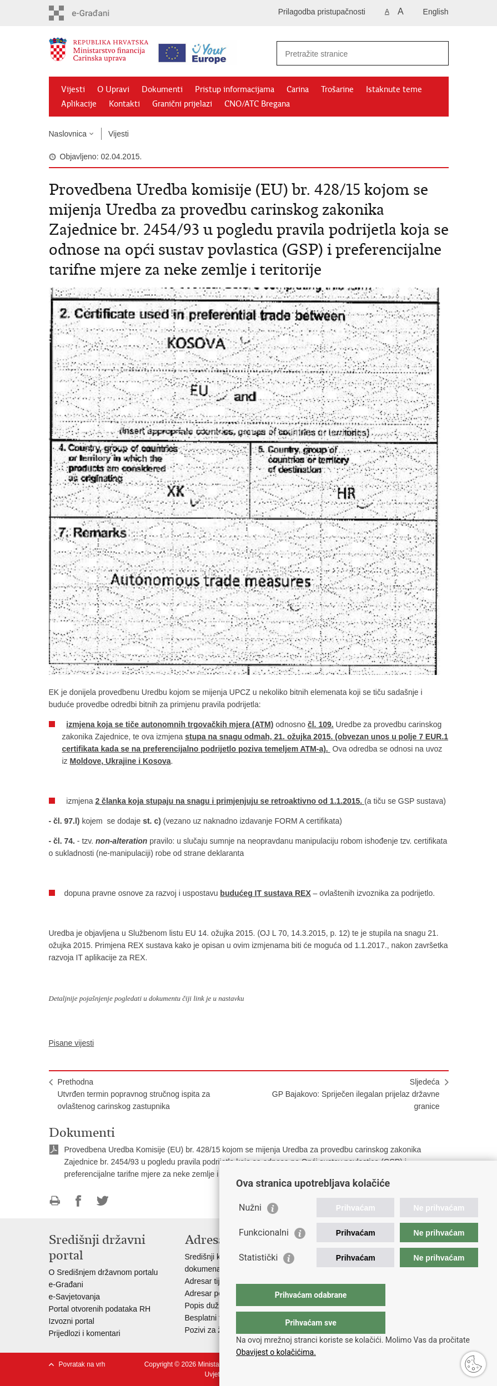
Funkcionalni (264, 1254)
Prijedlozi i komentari (85, 1333)
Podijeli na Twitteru (102, 1201)
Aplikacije (79, 104)
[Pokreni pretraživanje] (435, 53)
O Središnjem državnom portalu (103, 1272)
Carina (298, 89)
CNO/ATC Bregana (257, 104)
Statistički (258, 1279)
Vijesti (73, 89)
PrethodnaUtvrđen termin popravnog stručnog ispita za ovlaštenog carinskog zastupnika (134, 1094)
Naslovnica (68, 133)
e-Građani (66, 1284)
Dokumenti (162, 89)
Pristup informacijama (234, 89)
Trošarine (337, 89)
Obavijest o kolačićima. (276, 1352)
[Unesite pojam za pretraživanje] (350, 53)
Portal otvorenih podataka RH (100, 1308)
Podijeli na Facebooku (78, 1201)
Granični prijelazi (182, 104)
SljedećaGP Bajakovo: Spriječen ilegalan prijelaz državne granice (356, 1094)
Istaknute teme (394, 89)
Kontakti (124, 104)
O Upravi (113, 89)
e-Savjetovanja (75, 1296)
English (436, 11)
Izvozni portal (71, 1321)
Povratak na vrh (82, 1364)
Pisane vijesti (71, 1043)
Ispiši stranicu (55, 1201)
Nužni (250, 1229)
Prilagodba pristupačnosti (321, 11)
